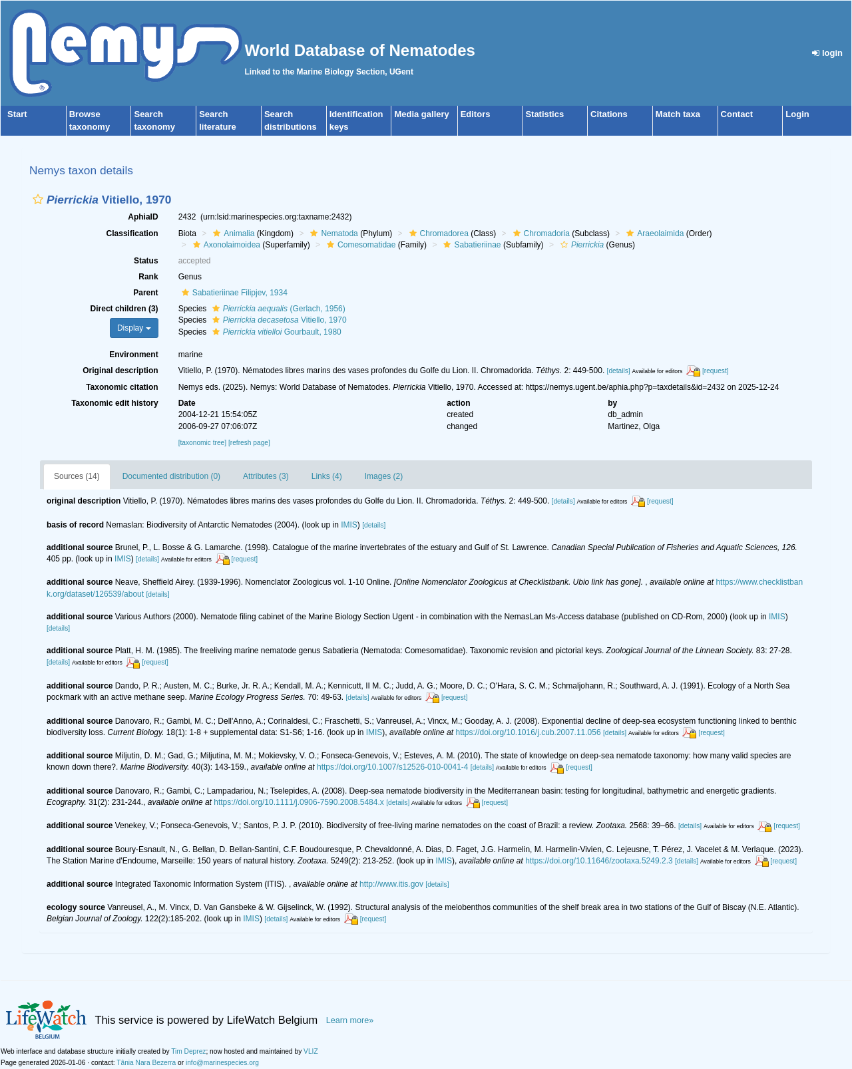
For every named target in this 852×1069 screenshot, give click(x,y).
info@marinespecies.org (222, 1062)
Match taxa (678, 114)
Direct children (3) (124, 308)
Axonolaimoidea (225, 244)
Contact (737, 114)
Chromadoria (540, 233)
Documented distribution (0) (171, 476)
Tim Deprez (188, 1051)
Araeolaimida (653, 233)
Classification (132, 233)
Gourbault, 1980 (275, 332)
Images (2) (384, 476)
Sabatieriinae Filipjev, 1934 (233, 292)
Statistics (544, 114)
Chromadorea (437, 233)
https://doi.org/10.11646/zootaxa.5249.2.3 (599, 860)
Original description (120, 370)
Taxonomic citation (122, 387)
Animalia (232, 233)
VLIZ (311, 1051)
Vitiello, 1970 (278, 320)
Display (134, 328)
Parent (145, 292)
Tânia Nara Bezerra (146, 1062)
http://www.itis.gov (391, 884)
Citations (609, 114)
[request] (715, 371)
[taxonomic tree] (202, 442)
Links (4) (327, 476)
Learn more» (350, 1020)
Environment (133, 354)
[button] (38, 199)
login (827, 53)
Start (17, 114)
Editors (476, 114)
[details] (618, 371)
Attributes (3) (266, 476)
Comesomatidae (359, 244)
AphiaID (143, 217)
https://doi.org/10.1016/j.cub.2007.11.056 (527, 732)
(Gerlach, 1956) (277, 308)
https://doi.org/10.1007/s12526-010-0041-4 (393, 767)
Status (146, 260)
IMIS (349, 525)
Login (797, 114)
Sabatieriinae (470, 244)
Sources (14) (77, 476)
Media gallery (421, 114)
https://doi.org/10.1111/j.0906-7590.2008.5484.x (299, 802)
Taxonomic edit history (114, 403)
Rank (148, 276)
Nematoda (332, 233)
